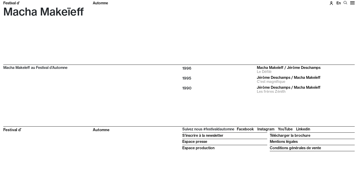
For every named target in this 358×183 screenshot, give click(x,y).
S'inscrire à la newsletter (202, 135)
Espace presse (194, 141)
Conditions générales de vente (295, 148)
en (338, 3)
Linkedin (303, 129)
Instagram (265, 129)
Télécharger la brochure (290, 135)
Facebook (245, 129)
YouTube (285, 129)
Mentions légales (284, 141)
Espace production (198, 148)
